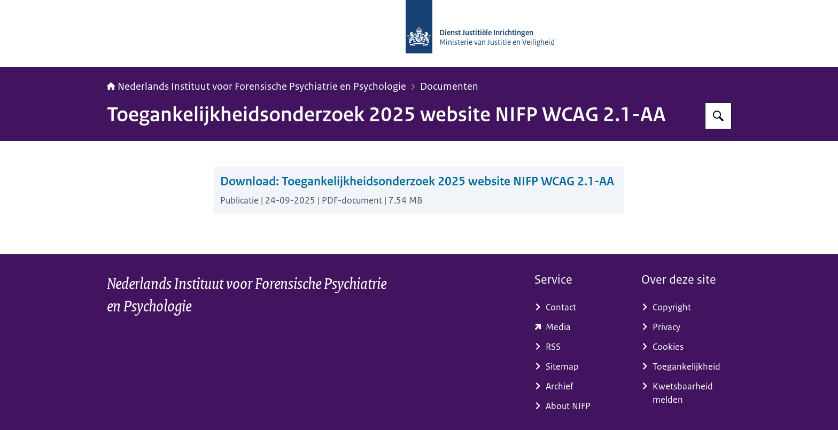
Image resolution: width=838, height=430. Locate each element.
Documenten (449, 86)
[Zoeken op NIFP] (718, 116)
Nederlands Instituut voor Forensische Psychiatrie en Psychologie (256, 86)
